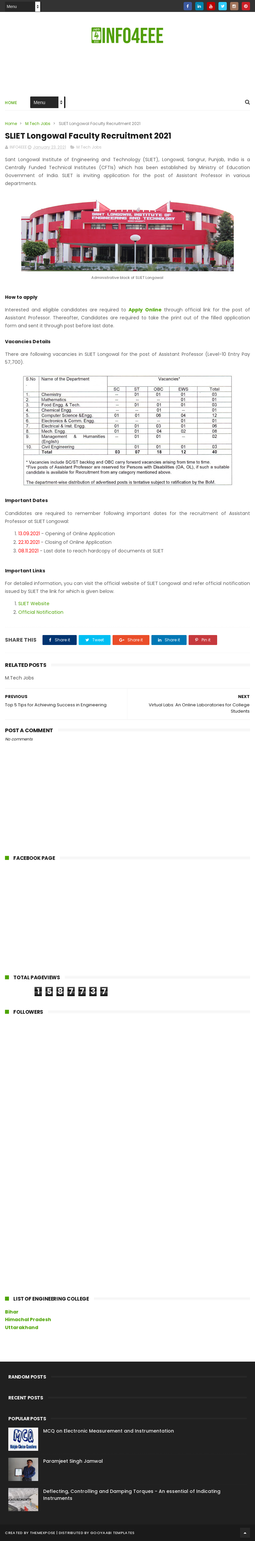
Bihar (12, 1312)
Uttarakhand (21, 1327)
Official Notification (40, 612)
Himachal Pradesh (28, 1319)
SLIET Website (33, 603)
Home (11, 102)
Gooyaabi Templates (112, 1532)
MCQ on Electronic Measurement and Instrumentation (108, 1431)
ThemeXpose (42, 1532)
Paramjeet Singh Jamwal (73, 1461)
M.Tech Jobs (37, 123)
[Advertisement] (127, 69)
